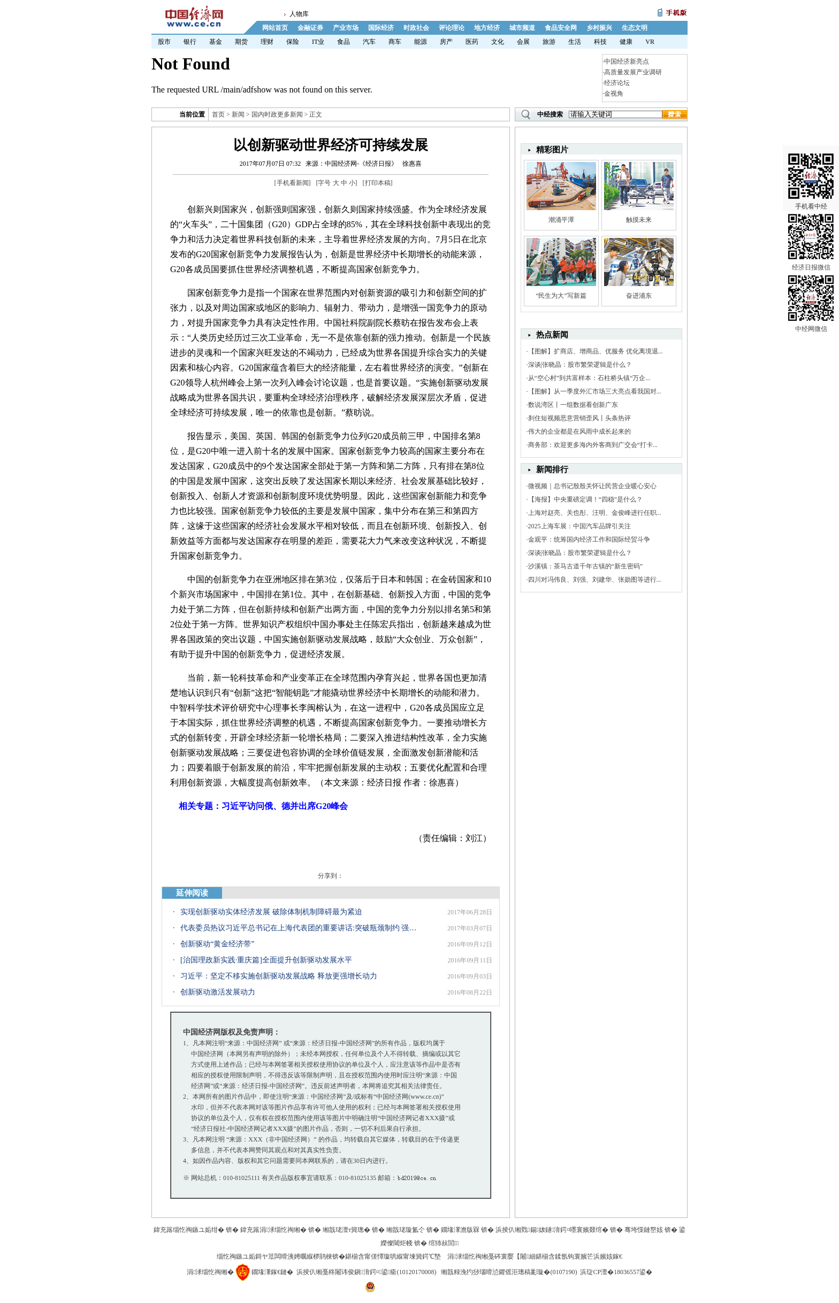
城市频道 (522, 28)
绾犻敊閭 (444, 1243)
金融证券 (310, 28)
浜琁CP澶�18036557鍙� (616, 1272)
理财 (267, 41)
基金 (215, 41)
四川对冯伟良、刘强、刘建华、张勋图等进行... (594, 579)
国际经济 (381, 28)
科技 (600, 41)
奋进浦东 (639, 295)
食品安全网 (561, 28)
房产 (446, 41)
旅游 (549, 41)
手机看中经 (811, 161)
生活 (574, 41)
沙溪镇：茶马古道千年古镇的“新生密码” (585, 566)
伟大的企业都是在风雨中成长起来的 (579, 431)
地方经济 (487, 28)
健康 (626, 41)
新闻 (238, 114)
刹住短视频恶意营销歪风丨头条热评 (579, 418)
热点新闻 (552, 334)
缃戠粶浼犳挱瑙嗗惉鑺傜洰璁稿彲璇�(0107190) (509, 1272)
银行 (190, 41)
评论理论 (451, 28)
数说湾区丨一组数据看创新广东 (573, 404)
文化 (497, 41)
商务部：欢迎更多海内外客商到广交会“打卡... (593, 445)
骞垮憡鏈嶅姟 (643, 1229)
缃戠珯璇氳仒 (405, 1229)
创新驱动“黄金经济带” (217, 944)
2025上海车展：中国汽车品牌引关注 (579, 526)
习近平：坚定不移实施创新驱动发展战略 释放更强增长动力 (278, 976)
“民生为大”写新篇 (561, 295)
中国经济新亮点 (626, 61)
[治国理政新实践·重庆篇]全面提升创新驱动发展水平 (266, 960)
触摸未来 (639, 219)
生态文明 (634, 28)
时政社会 (416, 28)
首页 (218, 114)
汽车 (369, 41)
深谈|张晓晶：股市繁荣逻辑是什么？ (580, 364)
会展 (523, 41)
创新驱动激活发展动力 (217, 992)
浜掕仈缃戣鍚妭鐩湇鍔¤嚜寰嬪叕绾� (551, 1229)
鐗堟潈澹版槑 (460, 1229)
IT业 (318, 41)
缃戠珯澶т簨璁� (346, 1229)
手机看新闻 (293, 183)
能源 (420, 41)
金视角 (613, 93)
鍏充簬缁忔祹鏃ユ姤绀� (189, 1229)
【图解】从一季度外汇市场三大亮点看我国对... (594, 391)
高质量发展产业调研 (633, 72)
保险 (292, 41)
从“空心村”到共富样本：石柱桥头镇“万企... (589, 378)
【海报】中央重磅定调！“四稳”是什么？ (585, 499)
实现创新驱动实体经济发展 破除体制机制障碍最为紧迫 (271, 912)
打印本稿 (378, 183)
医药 (472, 41)
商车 (394, 41)
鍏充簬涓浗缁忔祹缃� (273, 1229)
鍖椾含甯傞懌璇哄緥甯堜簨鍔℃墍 (393, 1256)
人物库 (299, 14)
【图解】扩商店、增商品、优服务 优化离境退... (595, 351)
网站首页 (275, 28)
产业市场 (346, 28)
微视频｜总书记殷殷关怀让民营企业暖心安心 (592, 486)
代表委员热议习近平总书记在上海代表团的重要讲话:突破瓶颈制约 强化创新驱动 (300, 928)
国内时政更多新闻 (277, 114)
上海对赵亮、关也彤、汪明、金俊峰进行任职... (594, 512)
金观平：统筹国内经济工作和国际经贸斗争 (589, 539)
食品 (343, 41)
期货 (241, 41)
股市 (164, 41)
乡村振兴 (599, 28)
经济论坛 (617, 83)
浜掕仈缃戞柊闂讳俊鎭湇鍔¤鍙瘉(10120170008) (366, 1272)
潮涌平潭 (561, 219)
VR (649, 41)
